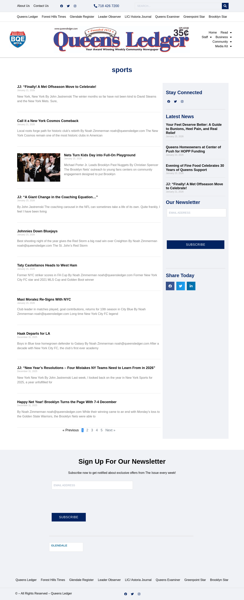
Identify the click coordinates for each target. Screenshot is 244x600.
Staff (207, 37)
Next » (110, 430)
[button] (170, 286)
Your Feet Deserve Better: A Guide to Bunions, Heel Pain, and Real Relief (194, 129)
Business (224, 37)
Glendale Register (82, 16)
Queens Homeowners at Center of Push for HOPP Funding (193, 149)
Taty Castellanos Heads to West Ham (47, 265)
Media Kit (223, 46)
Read (226, 32)
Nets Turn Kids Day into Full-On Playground (100, 155)
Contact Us (41, 5)
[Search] (225, 6)
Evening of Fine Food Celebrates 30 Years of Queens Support (195, 168)
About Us (23, 5)
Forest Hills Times (54, 16)
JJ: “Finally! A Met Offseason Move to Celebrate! (56, 87)
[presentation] (196, 231)
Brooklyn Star (218, 16)
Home (213, 32)
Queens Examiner (167, 16)
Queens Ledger (27, 16)
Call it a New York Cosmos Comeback (47, 121)
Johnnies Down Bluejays (37, 231)
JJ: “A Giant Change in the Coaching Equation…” (57, 197)
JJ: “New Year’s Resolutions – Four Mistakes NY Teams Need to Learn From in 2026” (86, 368)
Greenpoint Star (194, 16)
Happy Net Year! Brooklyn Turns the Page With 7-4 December (66, 402)
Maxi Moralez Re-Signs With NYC (44, 299)
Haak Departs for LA (33, 333)
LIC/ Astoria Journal (138, 16)
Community (222, 41)
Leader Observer (109, 16)
